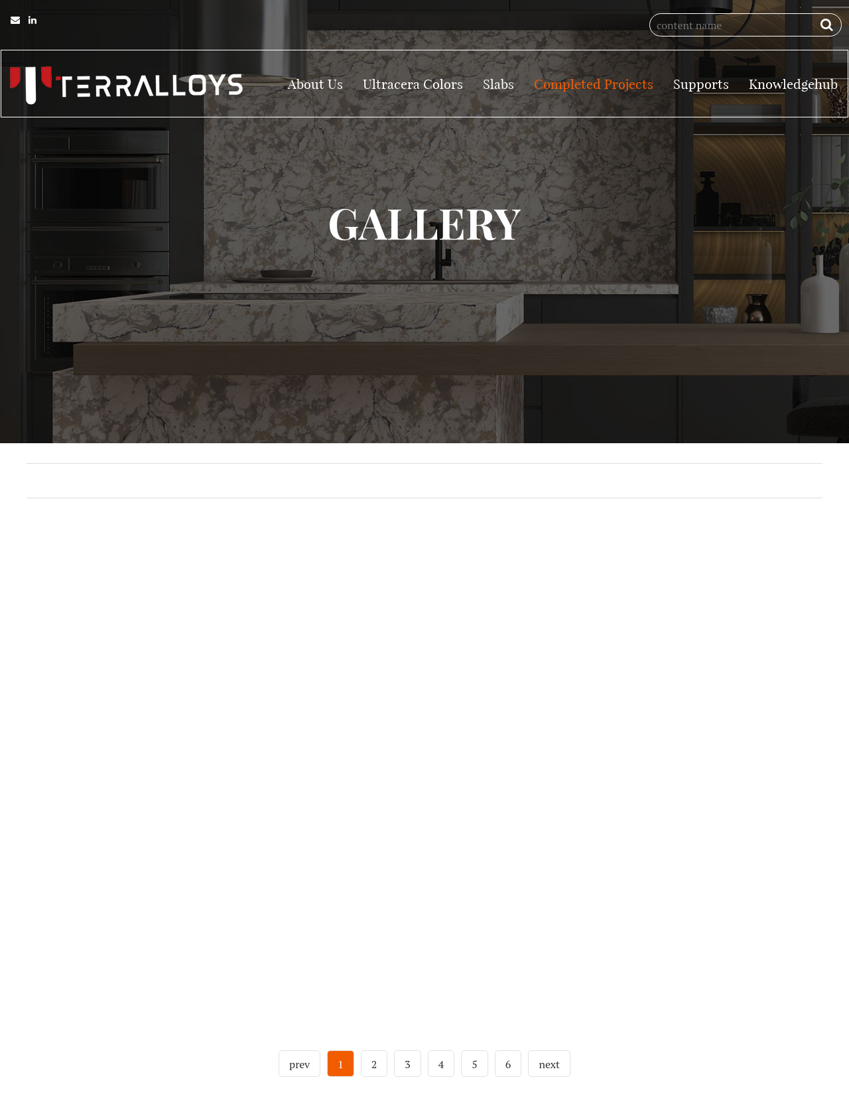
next (549, 1085)
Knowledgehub (793, 83)
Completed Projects (593, 83)
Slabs (498, 83)
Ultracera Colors (413, 83)
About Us (315, 83)
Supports (701, 83)
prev (299, 1085)
